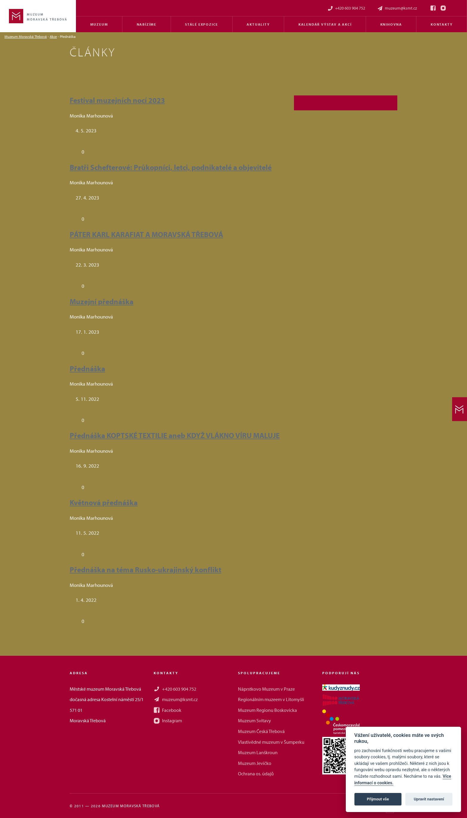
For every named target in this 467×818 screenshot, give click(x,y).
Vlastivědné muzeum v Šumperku (271, 742)
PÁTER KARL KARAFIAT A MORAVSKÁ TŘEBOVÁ (146, 234)
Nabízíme (146, 24)
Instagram (168, 720)
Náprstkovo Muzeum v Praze (266, 689)
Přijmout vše (378, 799)
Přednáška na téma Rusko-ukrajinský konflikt (145, 569)
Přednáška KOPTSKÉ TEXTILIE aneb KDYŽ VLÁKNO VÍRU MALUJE (175, 435)
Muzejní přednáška (101, 301)
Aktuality (258, 24)
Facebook (167, 710)
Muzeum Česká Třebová (261, 731)
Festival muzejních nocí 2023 (117, 100)
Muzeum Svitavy (254, 720)
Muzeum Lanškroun (258, 752)
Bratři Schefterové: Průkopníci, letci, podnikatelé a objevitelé (171, 167)
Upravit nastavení (429, 799)
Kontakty (441, 24)
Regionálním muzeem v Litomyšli (271, 699)
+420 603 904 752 (346, 8)
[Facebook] (433, 8)
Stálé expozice (201, 24)
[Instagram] (443, 8)
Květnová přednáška (104, 502)
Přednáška (87, 368)
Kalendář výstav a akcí (325, 24)
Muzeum (99, 24)
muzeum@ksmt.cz (397, 8)
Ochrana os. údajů (256, 774)
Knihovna (391, 24)
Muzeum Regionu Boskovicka (267, 710)
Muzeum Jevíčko (254, 763)
